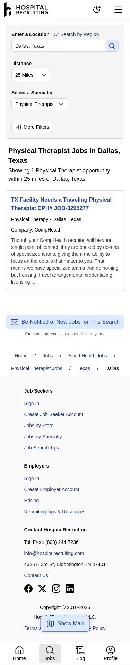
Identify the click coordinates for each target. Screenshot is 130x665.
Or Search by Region (76, 34)
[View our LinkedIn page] (70, 588)
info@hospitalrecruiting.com (54, 553)
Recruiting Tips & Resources (55, 511)
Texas (84, 368)
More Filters (32, 127)
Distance (21, 63)
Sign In (32, 403)
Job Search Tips (41, 448)
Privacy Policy (90, 628)
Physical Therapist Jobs (36, 368)
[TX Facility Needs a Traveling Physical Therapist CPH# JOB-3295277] (65, 240)
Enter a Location (30, 34)
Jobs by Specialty (43, 436)
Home (21, 356)
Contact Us (36, 575)
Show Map (65, 624)
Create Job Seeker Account (53, 414)
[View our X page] (42, 588)
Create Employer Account (51, 489)
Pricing (31, 500)
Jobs (48, 356)
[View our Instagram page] (56, 588)
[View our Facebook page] (28, 588)
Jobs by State (39, 425)
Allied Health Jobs (87, 356)
